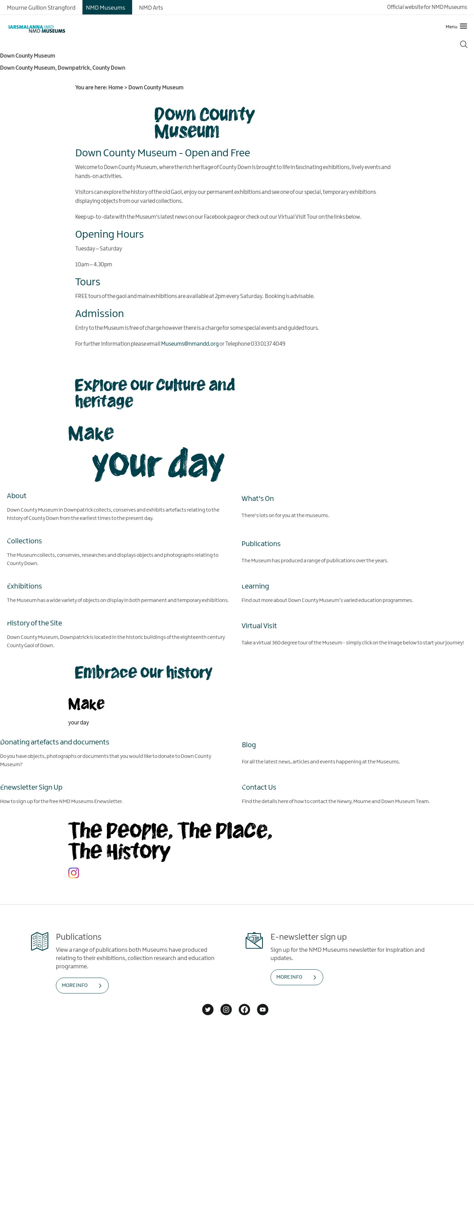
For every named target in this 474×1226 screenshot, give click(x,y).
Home (115, 88)
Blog (249, 745)
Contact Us (259, 787)
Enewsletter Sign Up (31, 787)
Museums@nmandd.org (190, 344)
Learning (255, 586)
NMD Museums (105, 8)
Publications (261, 543)
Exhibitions (24, 586)
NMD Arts (151, 8)
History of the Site (34, 623)
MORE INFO (75, 985)
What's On (257, 498)
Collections (24, 541)
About (17, 496)
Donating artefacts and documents (54, 742)
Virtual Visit (259, 626)
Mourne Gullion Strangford (41, 8)
